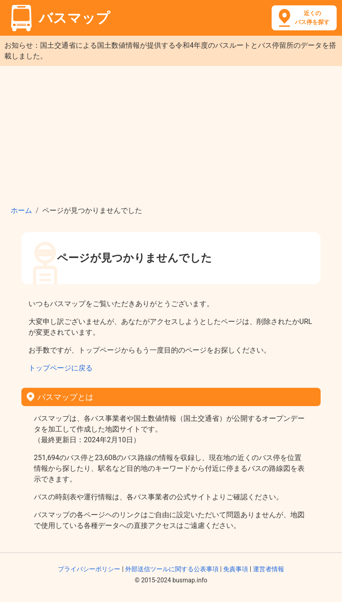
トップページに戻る (60, 368)
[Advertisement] (171, 133)
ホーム (21, 210)
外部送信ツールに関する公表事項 (172, 569)
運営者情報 (268, 569)
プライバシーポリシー (89, 569)
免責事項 (235, 569)
